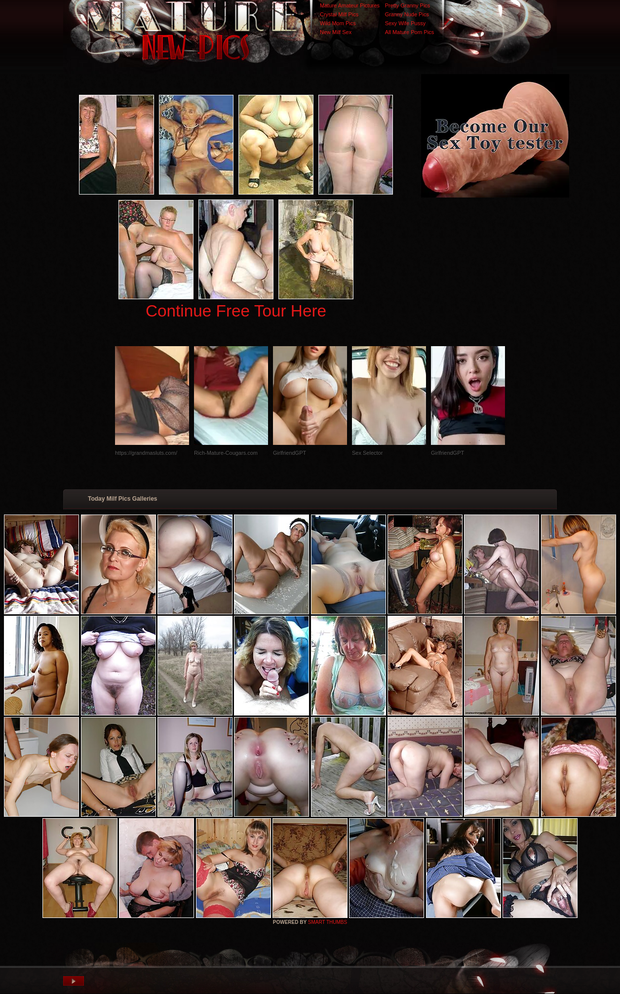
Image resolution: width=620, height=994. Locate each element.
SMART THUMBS (327, 922)
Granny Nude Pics (407, 14)
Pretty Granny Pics (407, 5)
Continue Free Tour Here (236, 311)
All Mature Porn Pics (409, 32)
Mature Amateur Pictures (350, 5)
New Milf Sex (335, 32)
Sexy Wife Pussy (405, 23)
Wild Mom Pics (338, 23)
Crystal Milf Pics (339, 14)
